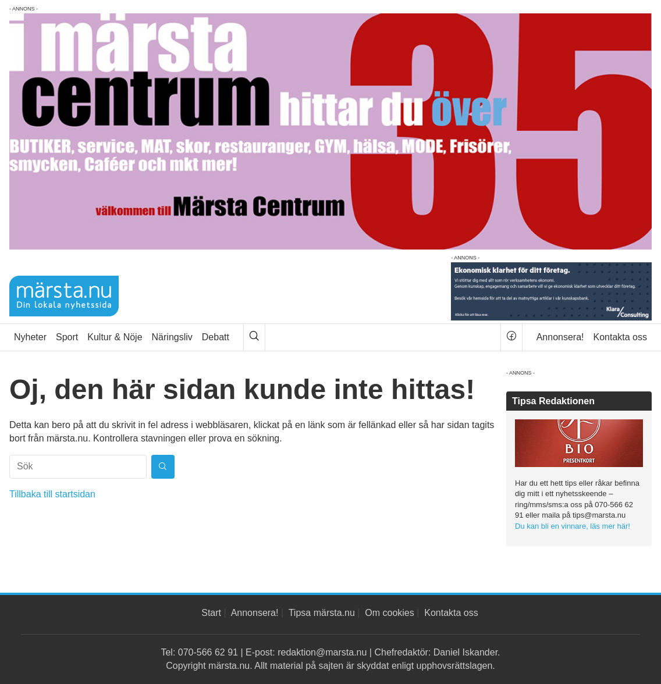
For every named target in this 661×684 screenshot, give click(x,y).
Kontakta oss (621, 337)
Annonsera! (560, 337)
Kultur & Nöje (114, 337)
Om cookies (389, 613)
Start (211, 613)
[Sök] (254, 337)
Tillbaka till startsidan (52, 494)
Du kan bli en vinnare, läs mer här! (572, 526)
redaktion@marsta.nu (322, 652)
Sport (67, 337)
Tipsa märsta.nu (322, 613)
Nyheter (30, 337)
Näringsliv (172, 337)
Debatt (215, 337)
